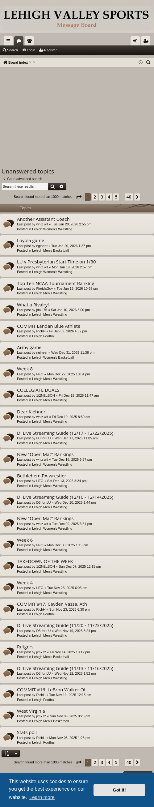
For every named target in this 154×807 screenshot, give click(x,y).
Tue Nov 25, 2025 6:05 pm (67, 588)
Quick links (9, 42)
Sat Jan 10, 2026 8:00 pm (70, 310)
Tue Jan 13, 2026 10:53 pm (77, 288)
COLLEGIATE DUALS (38, 390)
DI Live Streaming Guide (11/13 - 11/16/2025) (65, 668)
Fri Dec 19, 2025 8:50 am (71, 417)
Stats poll (27, 732)
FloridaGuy (44, 288)
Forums (20, 42)
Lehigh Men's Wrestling (49, 293)
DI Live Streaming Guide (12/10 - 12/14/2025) (65, 497)
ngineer (42, 246)
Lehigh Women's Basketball (53, 357)
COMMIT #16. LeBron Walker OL (51, 689)
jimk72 (41, 652)
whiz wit (42, 224)
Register (50, 50)
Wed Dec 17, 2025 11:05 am (76, 438)
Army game (29, 347)
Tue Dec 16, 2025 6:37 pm (72, 459)
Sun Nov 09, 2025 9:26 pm (70, 716)
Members (30, 42)
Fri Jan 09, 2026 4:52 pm (68, 331)
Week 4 (25, 582)
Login (31, 50)
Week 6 (25, 540)
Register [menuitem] (147, 42)
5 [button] (116, 197)
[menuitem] (148, 62)
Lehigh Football (43, 336)
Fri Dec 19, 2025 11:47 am (79, 395)
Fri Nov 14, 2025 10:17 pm (70, 652)
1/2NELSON (45, 395)
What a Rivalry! (33, 304)
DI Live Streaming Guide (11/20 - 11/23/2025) (65, 625)
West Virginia (31, 711)
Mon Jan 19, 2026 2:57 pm (72, 267)
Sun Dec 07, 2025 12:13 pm (80, 566)
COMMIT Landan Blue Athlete (48, 326)
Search (12, 50)
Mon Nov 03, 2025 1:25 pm (69, 738)
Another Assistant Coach (43, 219)
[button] (78, 197)
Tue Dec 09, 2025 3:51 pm (72, 524)
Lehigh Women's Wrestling (52, 229)
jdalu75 (41, 310)
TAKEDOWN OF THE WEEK (45, 561)
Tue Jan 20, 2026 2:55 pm (71, 224)
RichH (40, 331)
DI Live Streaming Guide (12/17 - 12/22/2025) (65, 433)
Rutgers (25, 646)
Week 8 (25, 368)
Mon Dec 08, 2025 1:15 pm (67, 545)
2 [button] (95, 197)
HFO (39, 374)
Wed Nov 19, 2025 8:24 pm (75, 631)
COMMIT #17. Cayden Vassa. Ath (52, 604)
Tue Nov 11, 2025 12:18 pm (70, 695)
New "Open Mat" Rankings (45, 454)
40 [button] (129, 197)
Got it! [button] (119, 790)
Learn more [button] (42, 797)
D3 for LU (43, 438)
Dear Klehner (31, 411)
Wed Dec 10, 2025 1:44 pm (75, 502)
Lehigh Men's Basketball (50, 250)
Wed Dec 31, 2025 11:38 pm (72, 352)
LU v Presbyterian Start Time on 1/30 (56, 261)
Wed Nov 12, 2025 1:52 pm (75, 673)
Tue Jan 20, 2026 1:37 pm (71, 246)
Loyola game (30, 240)
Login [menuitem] (136, 42)
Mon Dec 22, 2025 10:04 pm (68, 374)
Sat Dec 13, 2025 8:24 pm (67, 481)
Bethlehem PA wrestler (41, 475)
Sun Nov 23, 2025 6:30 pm (69, 609)
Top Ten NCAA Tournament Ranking (55, 283)
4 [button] (109, 197)
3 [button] (102, 197)
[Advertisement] (77, 113)
